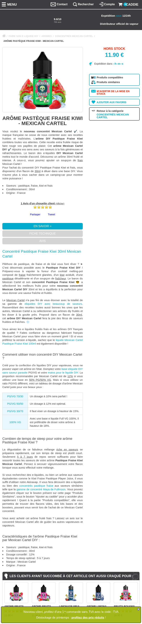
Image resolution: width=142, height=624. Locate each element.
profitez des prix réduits (87, 617)
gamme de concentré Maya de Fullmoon (40, 489)
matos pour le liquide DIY (63, 372)
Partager (35, 214)
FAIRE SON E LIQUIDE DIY (23, 36)
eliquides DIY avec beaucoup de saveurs (53, 303)
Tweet (51, 214)
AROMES (46, 36)
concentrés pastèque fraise (36, 485)
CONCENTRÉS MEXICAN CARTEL (74, 36)
